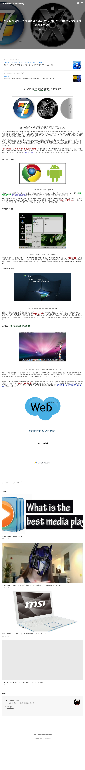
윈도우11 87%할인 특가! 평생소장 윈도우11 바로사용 (23, 62)
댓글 (4, 693)
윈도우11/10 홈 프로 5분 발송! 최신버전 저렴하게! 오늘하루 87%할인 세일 (28, 65)
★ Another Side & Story (11, 3)
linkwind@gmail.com (45, 735)
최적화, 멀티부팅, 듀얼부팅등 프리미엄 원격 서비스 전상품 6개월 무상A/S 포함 (29, 78)
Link (34, 735)
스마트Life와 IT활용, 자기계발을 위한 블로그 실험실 (19, 703)
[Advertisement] (42, 462)
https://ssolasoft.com (10, 59)
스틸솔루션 (8, 76)
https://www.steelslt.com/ (12, 73)
